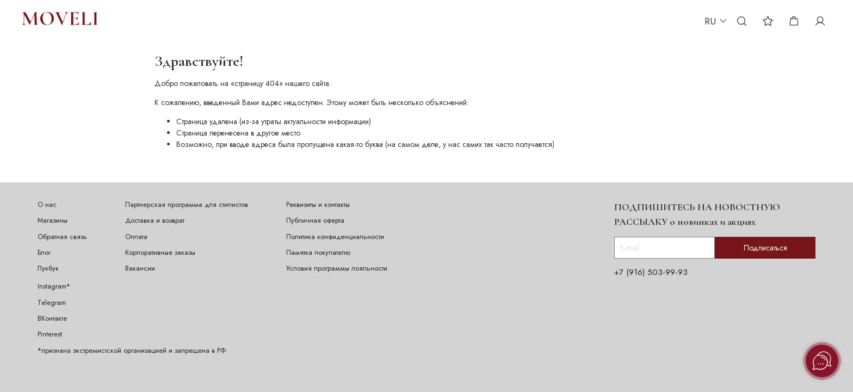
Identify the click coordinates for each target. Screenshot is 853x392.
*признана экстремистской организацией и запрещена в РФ (132, 351)
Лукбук (48, 268)
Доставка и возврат (154, 220)
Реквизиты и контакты (318, 205)
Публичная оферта (315, 220)
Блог (44, 253)
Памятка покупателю (318, 253)
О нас (47, 205)
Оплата (136, 237)
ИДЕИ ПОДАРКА (277, 20)
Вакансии (140, 268)
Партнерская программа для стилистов (186, 205)
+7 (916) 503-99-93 (651, 272)
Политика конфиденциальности (335, 237)
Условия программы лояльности (336, 268)
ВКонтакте (52, 318)
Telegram (52, 303)
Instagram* (54, 286)
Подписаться (765, 247)
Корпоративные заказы (160, 253)
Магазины (52, 220)
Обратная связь (62, 237)
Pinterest (50, 334)
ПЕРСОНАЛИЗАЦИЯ (204, 20)
